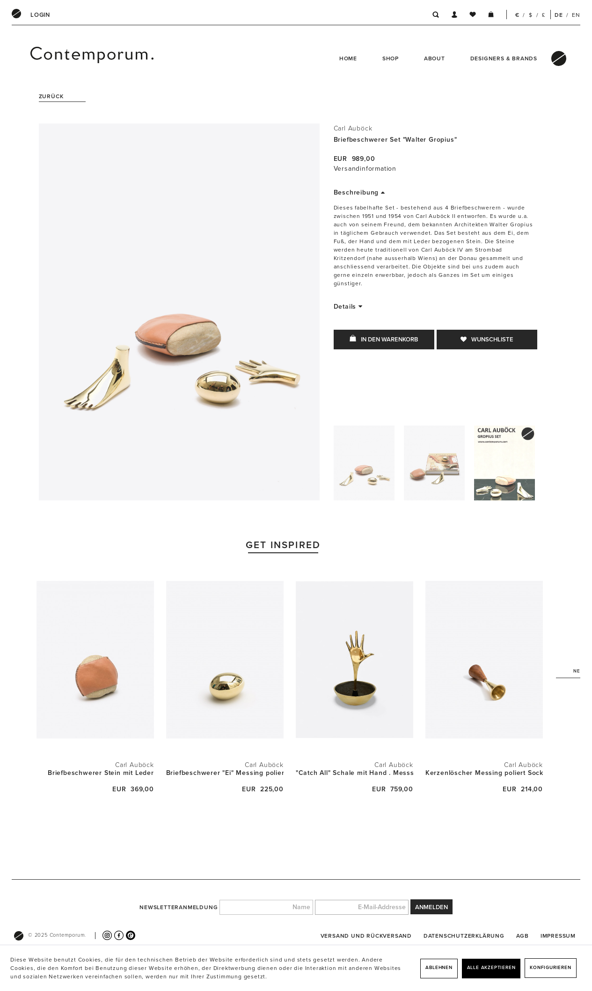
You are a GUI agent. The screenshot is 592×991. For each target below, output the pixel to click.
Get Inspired (283, 545)
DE (559, 15)
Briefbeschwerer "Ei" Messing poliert (225, 773)
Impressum (558, 936)
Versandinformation (365, 169)
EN (576, 15)
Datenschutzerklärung (464, 936)
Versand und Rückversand (366, 936)
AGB (522, 936)
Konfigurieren (550, 967)
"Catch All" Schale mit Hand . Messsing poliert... (354, 773)
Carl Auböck (353, 128)
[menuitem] (40, 14)
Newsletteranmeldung (178, 907)
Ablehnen (438, 967)
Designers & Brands (503, 58)
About (434, 58)
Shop (390, 58)
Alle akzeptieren (491, 967)
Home (348, 58)
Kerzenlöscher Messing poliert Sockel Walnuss (484, 773)
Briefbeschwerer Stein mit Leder (101, 773)
